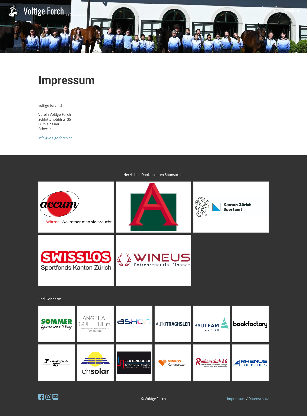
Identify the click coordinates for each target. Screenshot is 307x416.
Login (269, 10)
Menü (292, 10)
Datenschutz (258, 398)
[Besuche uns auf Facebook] (41, 396)
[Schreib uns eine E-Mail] (55, 396)
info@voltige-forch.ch (55, 138)
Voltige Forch (55, 11)
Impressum (236, 398)
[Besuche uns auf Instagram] (48, 396)
